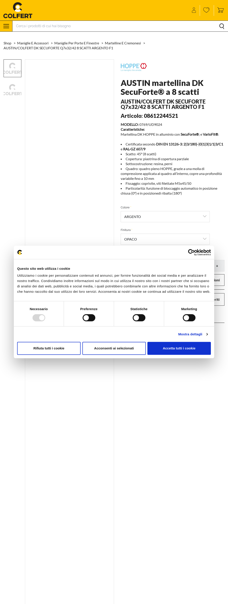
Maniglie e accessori (33, 43)
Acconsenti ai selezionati (114, 348)
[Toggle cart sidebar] (219, 10)
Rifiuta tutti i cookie (48, 348)
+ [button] (217, 266)
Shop (8, 43)
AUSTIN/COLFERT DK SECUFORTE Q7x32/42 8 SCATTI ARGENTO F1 (58, 48)
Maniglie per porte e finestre (77, 43)
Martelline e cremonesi (123, 43)
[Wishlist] (207, 10)
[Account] (194, 10)
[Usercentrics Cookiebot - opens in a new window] (191, 252)
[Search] (120, 26)
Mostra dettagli (190, 334)
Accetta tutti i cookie (179, 348)
